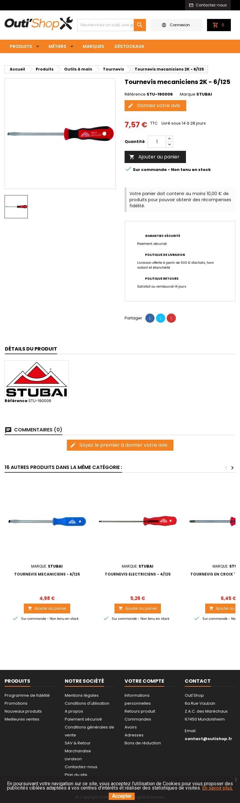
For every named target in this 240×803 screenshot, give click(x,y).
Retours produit (140, 711)
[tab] (31, 349)
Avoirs (131, 727)
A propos (74, 711)
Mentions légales (82, 695)
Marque (187, 94)
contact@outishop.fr (208, 739)
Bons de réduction (143, 743)
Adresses (134, 735)
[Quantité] (157, 142)
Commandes (138, 719)
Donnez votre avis (154, 105)
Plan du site (76, 775)
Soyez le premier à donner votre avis (118, 445)
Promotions (16, 703)
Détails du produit (31, 348)
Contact (198, 681)
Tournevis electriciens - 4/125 (138, 574)
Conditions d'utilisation (87, 703)
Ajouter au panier (154, 156)
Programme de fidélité (27, 695)
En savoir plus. (217, 788)
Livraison (73, 759)
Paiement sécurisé (83, 719)
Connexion (176, 24)
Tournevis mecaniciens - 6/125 (47, 574)
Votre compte (144, 681)
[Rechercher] (111, 25)
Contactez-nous (81, 767)
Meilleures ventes (22, 719)
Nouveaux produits (23, 711)
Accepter (121, 796)
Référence (135, 94)
